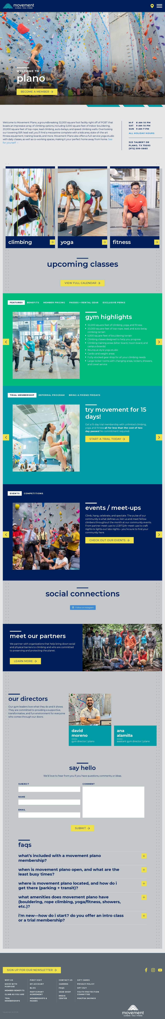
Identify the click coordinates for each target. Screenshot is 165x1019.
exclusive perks (114, 306)
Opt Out (82, 989)
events (15, 497)
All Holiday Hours (141, 133)
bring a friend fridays (84, 398)
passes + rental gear (83, 306)
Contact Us (65, 981)
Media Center (63, 998)
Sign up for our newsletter (30, 970)
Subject (23, 787)
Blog (33, 989)
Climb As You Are (14, 995)
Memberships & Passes (38, 1000)
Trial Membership (22, 398)
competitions (33, 497)
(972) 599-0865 (138, 148)
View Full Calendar (80, 286)
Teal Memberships (12, 1000)
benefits (33, 306)
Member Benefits (14, 991)
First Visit (36, 981)
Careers (63, 985)
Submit (80, 831)
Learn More (23, 664)
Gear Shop (65, 993)
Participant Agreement (37, 994)
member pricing (54, 306)
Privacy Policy (85, 985)
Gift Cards (83, 981)
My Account (37, 985)
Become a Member (35, 91)
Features (16, 306)
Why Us (9, 981)
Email (22, 813)
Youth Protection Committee (88, 994)
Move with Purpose (11, 986)
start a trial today (105, 442)
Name (21, 800)
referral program (52, 398)
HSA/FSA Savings (86, 999)
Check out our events (108, 543)
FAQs (61, 989)
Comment (88, 787)
